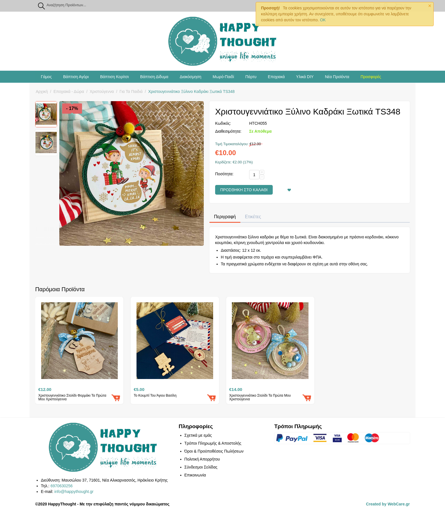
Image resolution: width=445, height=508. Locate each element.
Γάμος (46, 76)
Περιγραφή (225, 216)
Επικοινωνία (195, 475)
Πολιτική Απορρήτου (202, 459)
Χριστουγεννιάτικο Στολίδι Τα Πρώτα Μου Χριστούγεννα (260, 397)
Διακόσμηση (190, 76)
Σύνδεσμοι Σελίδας (200, 467)
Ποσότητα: (224, 174)
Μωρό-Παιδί (223, 76)
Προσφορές (370, 76)
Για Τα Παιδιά (130, 91)
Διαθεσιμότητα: (228, 131)
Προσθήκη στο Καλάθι (244, 190)
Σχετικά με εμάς (198, 435)
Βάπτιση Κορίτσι (114, 76)
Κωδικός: (223, 123)
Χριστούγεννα (102, 91)
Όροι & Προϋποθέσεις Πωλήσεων (214, 451)
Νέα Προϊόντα (337, 76)
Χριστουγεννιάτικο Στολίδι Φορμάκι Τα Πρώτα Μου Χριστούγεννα (72, 397)
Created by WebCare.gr (388, 504)
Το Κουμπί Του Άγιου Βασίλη (155, 395)
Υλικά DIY (305, 76)
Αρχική (42, 91)
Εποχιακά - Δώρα (68, 91)
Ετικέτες (253, 216)
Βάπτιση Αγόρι (76, 76)
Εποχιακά (276, 76)
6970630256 (62, 486)
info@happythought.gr (73, 491)
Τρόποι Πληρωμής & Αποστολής (213, 443)
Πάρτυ (251, 76)
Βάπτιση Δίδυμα (154, 76)
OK (323, 20)
